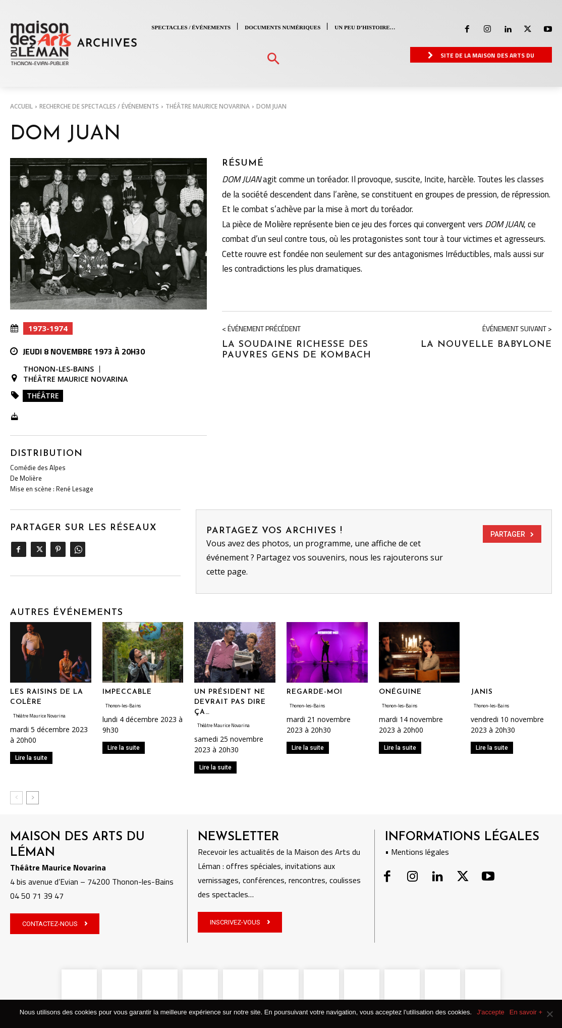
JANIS (482, 692)
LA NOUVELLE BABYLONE (486, 344)
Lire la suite (31, 757)
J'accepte (490, 1012)
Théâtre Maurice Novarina (207, 106)
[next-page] (32, 797)
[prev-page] (16, 797)
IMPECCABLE (127, 692)
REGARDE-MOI (315, 692)
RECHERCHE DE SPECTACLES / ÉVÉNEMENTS (99, 106)
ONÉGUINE (400, 692)
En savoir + (526, 1012)
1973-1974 (48, 328)
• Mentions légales (417, 852)
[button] (273, 59)
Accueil (21, 106)
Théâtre (43, 395)
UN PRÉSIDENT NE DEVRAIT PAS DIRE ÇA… (230, 701)
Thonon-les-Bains (58, 369)
